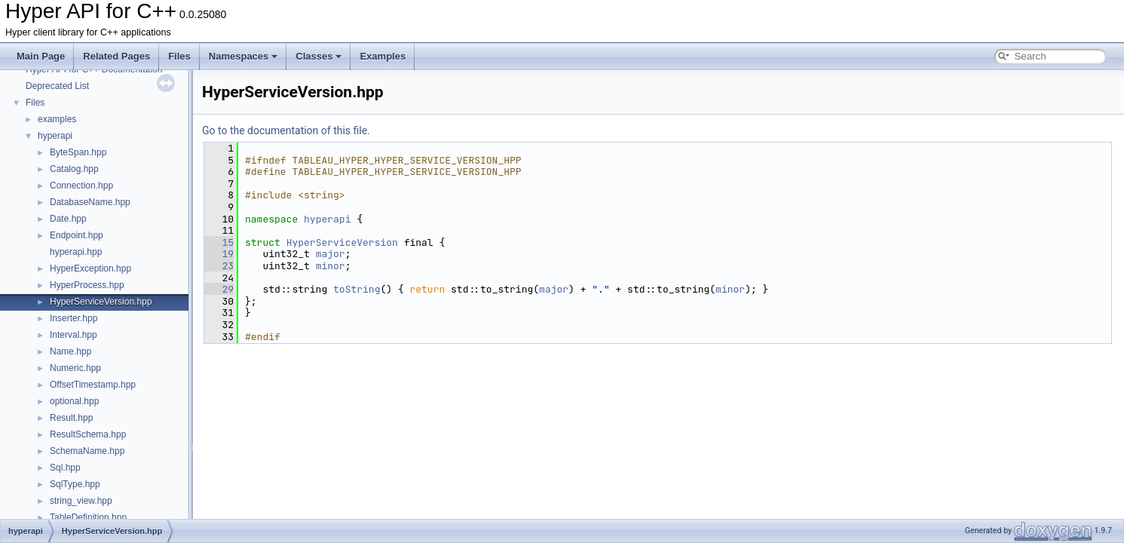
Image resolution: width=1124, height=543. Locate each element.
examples (57, 119)
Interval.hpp (73, 335)
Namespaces (243, 56)
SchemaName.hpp (87, 451)
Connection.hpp (81, 185)
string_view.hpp (81, 500)
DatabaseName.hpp (90, 202)
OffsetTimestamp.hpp (93, 384)
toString (356, 289)
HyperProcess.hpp (87, 285)
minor (330, 265)
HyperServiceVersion (342, 242)
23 (219, 265)
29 (219, 289)
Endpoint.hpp (76, 235)
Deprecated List (57, 86)
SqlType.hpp (75, 484)
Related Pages (116, 56)
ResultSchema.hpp (88, 434)
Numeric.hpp (75, 368)
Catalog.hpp (74, 169)
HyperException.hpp (90, 268)
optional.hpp (74, 401)
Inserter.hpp (73, 318)
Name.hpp (70, 351)
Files (179, 56)
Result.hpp (71, 418)
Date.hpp (68, 218)
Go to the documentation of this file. (286, 130)
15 (219, 242)
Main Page (41, 56)
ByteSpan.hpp (78, 152)
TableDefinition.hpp (88, 517)
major (330, 253)
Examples (383, 56)
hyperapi (55, 135)
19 (219, 253)
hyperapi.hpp (76, 252)
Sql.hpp (65, 467)
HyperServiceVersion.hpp (101, 301)
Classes (318, 56)
